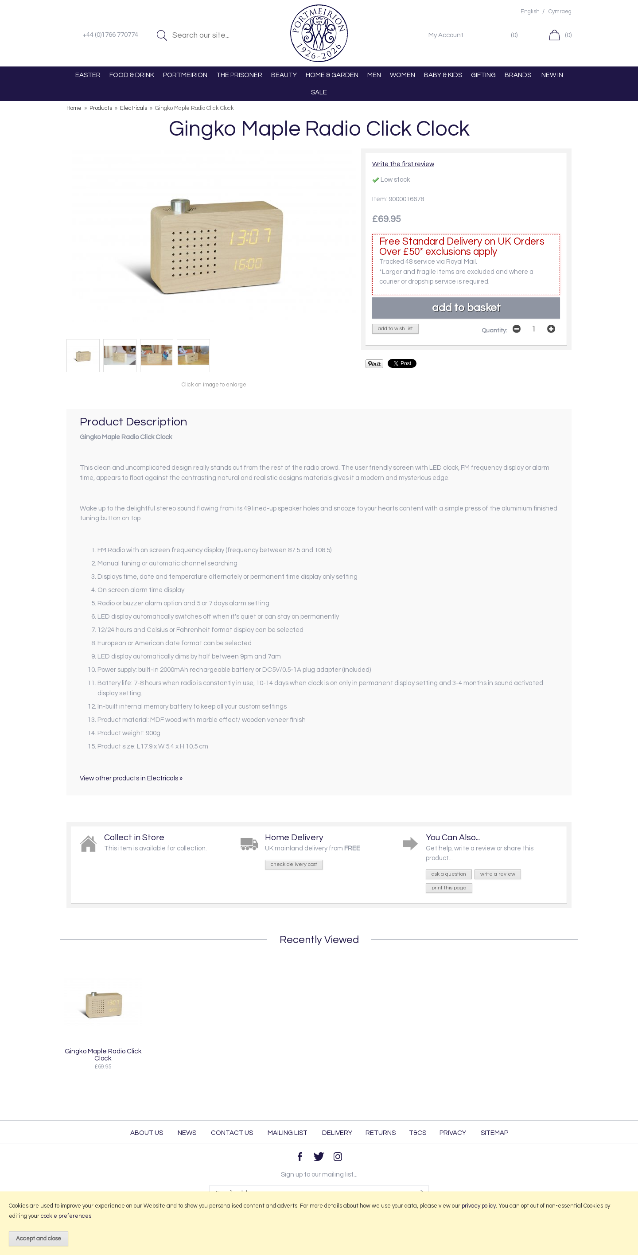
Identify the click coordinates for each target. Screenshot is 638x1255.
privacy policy (479, 1206)
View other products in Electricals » (131, 778)
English (530, 12)
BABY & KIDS (443, 75)
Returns (381, 1133)
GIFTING (483, 75)
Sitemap (494, 1133)
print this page (449, 888)
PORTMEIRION (185, 75)
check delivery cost (294, 864)
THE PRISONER (239, 75)
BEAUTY (284, 75)
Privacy (453, 1133)
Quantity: (494, 330)
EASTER (88, 75)
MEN (374, 75)
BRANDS (518, 75)
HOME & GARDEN (332, 75)
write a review (497, 874)
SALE (319, 92)
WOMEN (402, 75)
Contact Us (232, 1133)
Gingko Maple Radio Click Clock (103, 1055)
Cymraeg (560, 12)
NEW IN (552, 75)
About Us (146, 1133)
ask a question (449, 874)
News (187, 1133)
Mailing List (287, 1133)
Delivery (337, 1133)
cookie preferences (66, 1216)
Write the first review (403, 164)
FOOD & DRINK (131, 75)
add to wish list (395, 328)
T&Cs (417, 1133)
